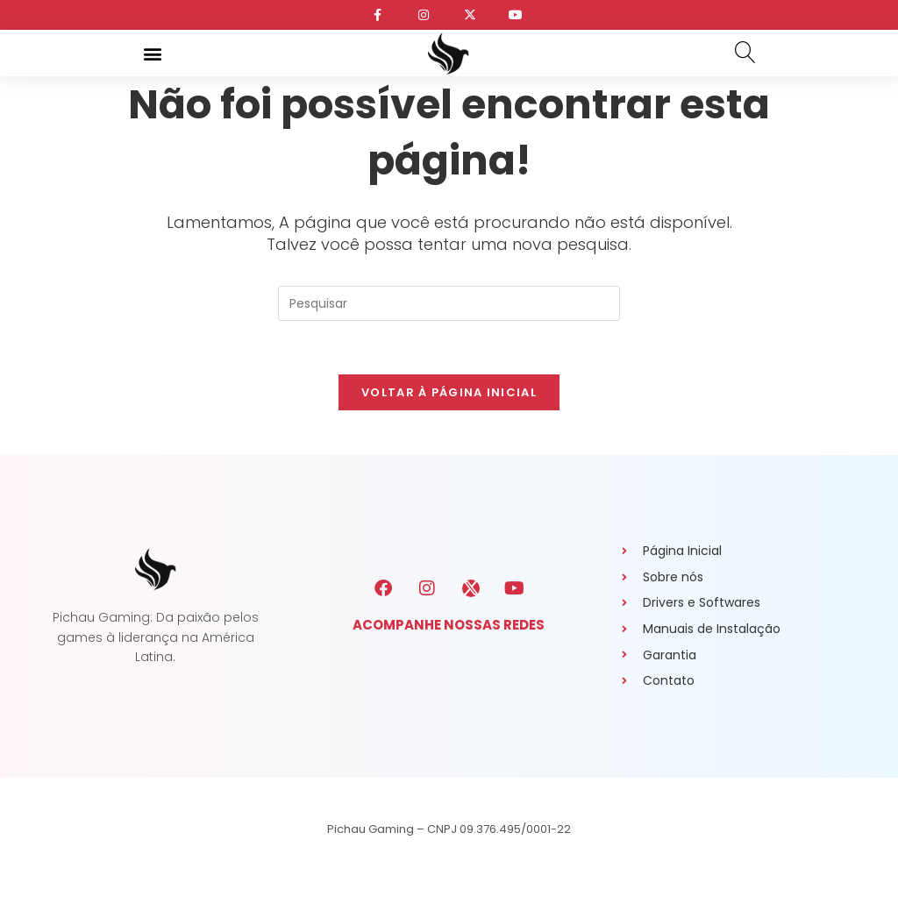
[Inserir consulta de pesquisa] (449, 303)
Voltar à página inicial (449, 392)
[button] (152, 53)
